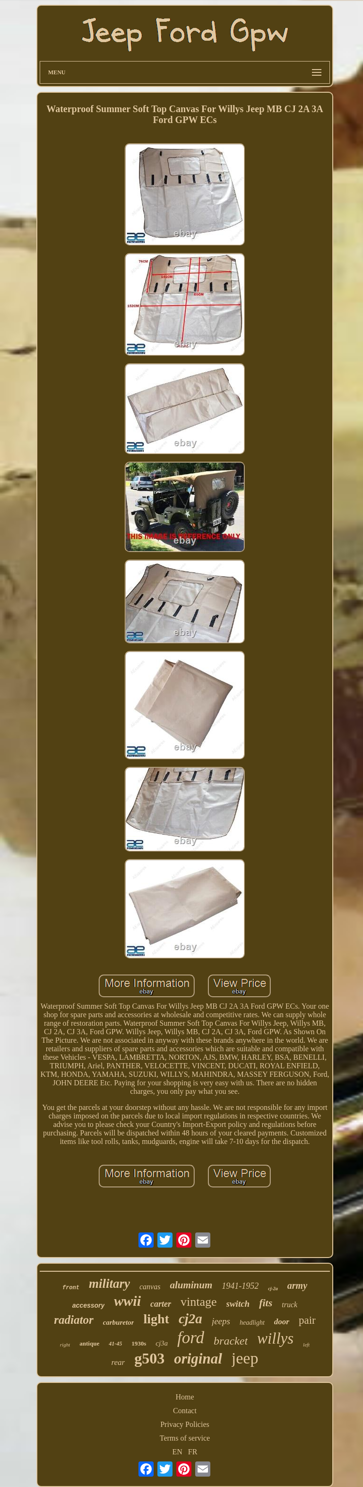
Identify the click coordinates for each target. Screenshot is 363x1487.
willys (275, 1338)
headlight (252, 1322)
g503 (149, 1358)
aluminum (191, 1285)
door (281, 1321)
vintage (199, 1302)
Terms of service (185, 1438)
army (297, 1285)
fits (265, 1303)
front (70, 1288)
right (65, 1344)
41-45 (115, 1343)
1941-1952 (240, 1286)
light (156, 1318)
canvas (149, 1287)
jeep (245, 1358)
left (306, 1344)
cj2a (190, 1318)
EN (177, 1452)
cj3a (162, 1343)
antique (89, 1343)
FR (193, 1452)
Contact (185, 1411)
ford (190, 1338)
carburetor (118, 1322)
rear (118, 1362)
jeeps (221, 1321)
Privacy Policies (184, 1424)
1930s (138, 1343)
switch (238, 1304)
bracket (231, 1341)
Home (184, 1397)
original (198, 1358)
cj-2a (273, 1288)
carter (160, 1304)
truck (289, 1305)
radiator (73, 1319)
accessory (88, 1305)
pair (307, 1320)
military (109, 1283)
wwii (127, 1301)
